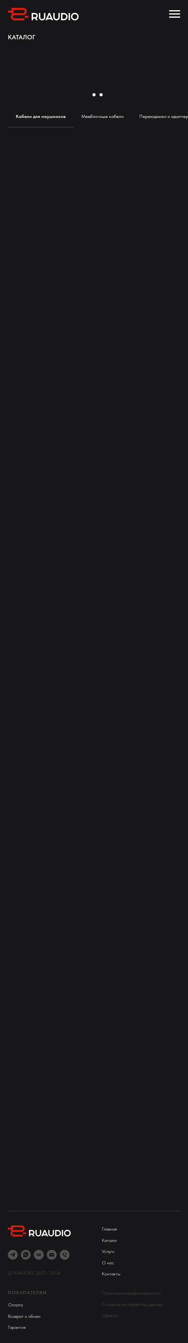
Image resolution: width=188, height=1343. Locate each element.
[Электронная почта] (52, 1255)
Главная (109, 1229)
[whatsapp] (26, 1255)
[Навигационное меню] (174, 14)
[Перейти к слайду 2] (94, 94)
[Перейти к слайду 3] (101, 94)
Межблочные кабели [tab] (102, 116)
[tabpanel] (94, 667)
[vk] (39, 1255)
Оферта (110, 1315)
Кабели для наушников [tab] (41, 116)
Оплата (15, 1305)
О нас (108, 1263)
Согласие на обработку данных (132, 1304)
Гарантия (17, 1327)
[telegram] (13, 1255)
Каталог (109, 1240)
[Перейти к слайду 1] (86, 94)
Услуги (108, 1251)
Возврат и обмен (24, 1316)
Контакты (111, 1274)
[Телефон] (65, 1255)
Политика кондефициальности (131, 1293)
